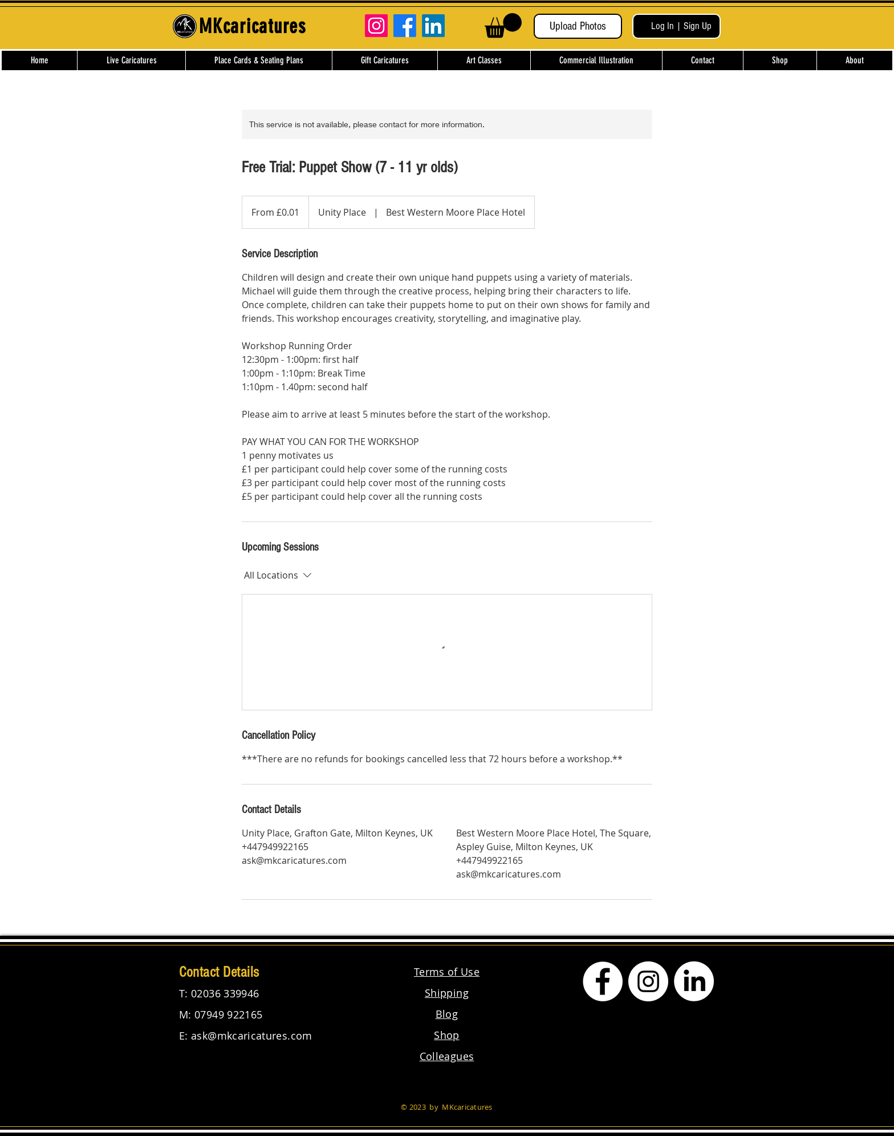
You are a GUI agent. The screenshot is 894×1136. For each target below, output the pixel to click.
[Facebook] (404, 25)
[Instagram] (376, 25)
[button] (503, 25)
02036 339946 (225, 993)
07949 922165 (228, 1014)
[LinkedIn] (433, 25)
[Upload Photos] (578, 26)
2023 (417, 1107)
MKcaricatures (467, 1107)
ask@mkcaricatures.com (251, 1035)
